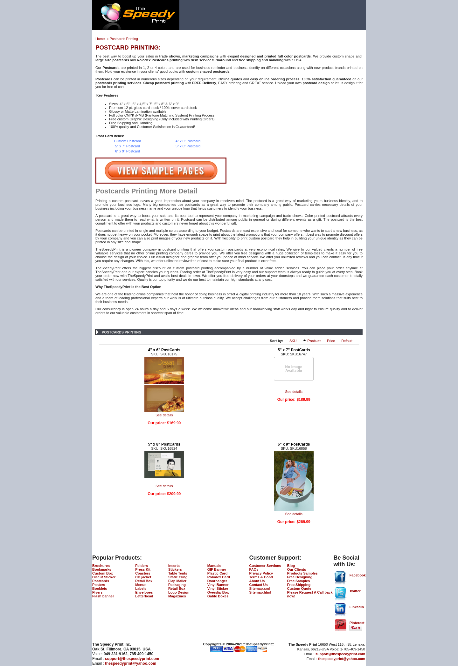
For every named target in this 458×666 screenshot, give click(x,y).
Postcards (100, 581)
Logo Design (179, 592)
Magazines (177, 596)
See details (164, 415)
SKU (293, 341)
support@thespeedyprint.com (132, 658)
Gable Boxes (218, 596)
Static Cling (178, 577)
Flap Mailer (177, 581)
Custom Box (102, 573)
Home (100, 39)
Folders (141, 566)
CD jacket (143, 577)
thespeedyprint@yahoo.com (130, 663)
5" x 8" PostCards (164, 444)
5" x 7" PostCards (294, 350)
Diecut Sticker (103, 577)
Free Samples (298, 581)
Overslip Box (218, 592)
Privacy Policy (261, 573)
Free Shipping (298, 585)
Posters (98, 585)
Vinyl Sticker (217, 588)
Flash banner (103, 596)
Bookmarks (101, 569)
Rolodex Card (218, 577)
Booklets (99, 588)
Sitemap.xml (259, 588)
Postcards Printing (124, 39)
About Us (257, 581)
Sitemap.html (260, 592)
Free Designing (299, 577)
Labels (140, 588)
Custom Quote (299, 588)
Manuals (214, 566)
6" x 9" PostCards (294, 444)
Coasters (142, 573)
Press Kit (142, 569)
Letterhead (144, 596)
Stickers (175, 569)
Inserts (174, 566)
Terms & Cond (261, 577)
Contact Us (258, 585)
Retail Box (143, 581)
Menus (140, 585)
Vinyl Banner (218, 585)
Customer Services (265, 566)
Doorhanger (217, 581)
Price (331, 341)
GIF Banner (216, 569)
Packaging (177, 585)
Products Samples (302, 573)
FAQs (254, 569)
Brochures (101, 566)
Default (346, 341)
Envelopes (144, 592)
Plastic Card (217, 573)
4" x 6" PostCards (164, 350)
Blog (291, 566)
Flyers (97, 592)
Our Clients (296, 569)
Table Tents (177, 573)
